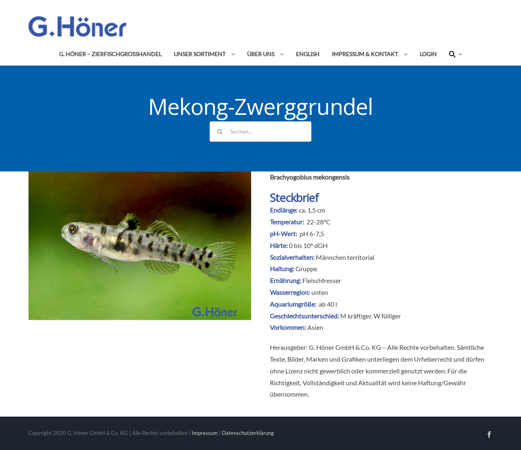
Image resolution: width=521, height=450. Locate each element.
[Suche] (452, 54)
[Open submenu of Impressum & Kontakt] (404, 54)
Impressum (205, 433)
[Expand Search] (458, 54)
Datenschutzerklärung (248, 433)
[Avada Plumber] (77, 19)
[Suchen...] (260, 131)
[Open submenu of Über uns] (280, 54)
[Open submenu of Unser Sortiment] (231, 54)
